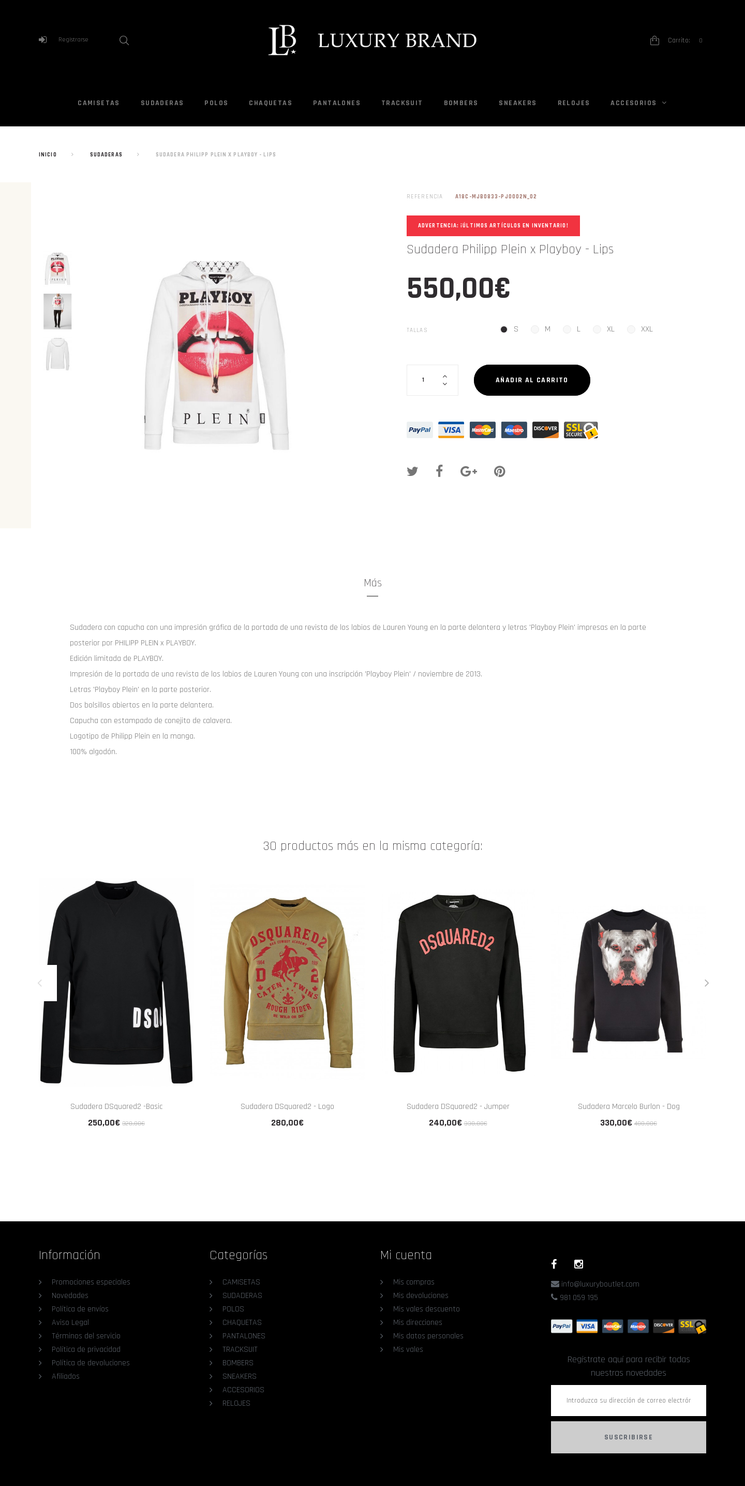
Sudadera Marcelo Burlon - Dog (629, 1106)
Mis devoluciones (421, 1295)
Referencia (425, 196)
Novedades (70, 1295)
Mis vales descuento (426, 1309)
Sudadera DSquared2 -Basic (116, 1106)
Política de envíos (80, 1309)
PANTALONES (337, 103)
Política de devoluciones (91, 1363)
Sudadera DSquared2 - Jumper (458, 1106)
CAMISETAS (99, 103)
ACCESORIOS (633, 103)
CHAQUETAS (270, 103)
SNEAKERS (518, 103)
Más (373, 583)
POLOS (216, 103)
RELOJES (574, 103)
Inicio (48, 154)
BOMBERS (461, 103)
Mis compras (414, 1282)
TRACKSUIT (402, 103)
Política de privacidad (86, 1349)
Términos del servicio (86, 1336)
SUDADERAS (162, 103)
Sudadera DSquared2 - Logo (287, 1106)
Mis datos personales (428, 1336)
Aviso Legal (70, 1322)
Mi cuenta (406, 1255)
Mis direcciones (417, 1322)
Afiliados (66, 1376)
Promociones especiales (91, 1282)
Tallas (418, 330)
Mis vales (408, 1349)
